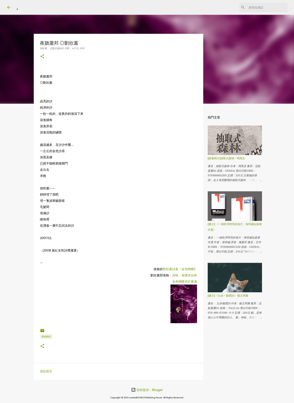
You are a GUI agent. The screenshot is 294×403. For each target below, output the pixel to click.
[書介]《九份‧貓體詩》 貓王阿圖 (228, 295)
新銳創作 (46, 336)
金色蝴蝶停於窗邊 (184, 281)
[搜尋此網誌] (267, 7)
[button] (42, 56)
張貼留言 (46, 371)
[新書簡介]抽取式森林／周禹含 (226, 158)
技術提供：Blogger (147, 390)
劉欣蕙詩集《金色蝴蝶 (178, 269)
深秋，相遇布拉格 (184, 275)
